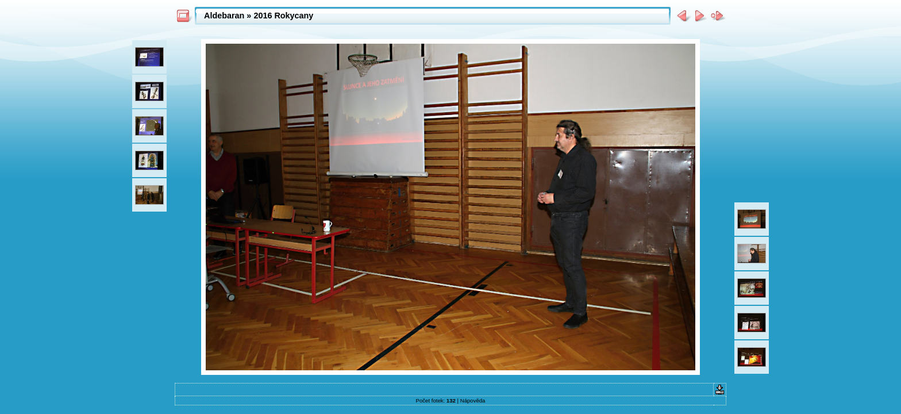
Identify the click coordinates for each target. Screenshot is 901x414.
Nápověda (473, 400)
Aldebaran (224, 15)
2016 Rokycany (283, 15)
